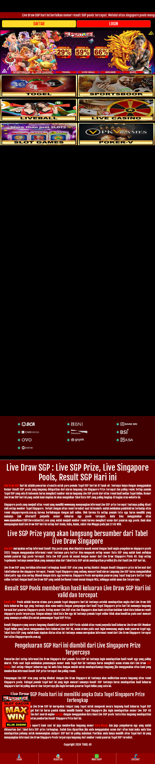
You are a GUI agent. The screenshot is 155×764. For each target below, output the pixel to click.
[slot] (116, 86)
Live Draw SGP (11, 485)
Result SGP (10, 602)
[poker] (38, 134)
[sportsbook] (38, 110)
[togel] (38, 86)
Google (59, 714)
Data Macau (101, 725)
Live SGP (8, 548)
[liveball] (116, 134)
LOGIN (113, 23)
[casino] (116, 110)
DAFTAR (39, 23)
